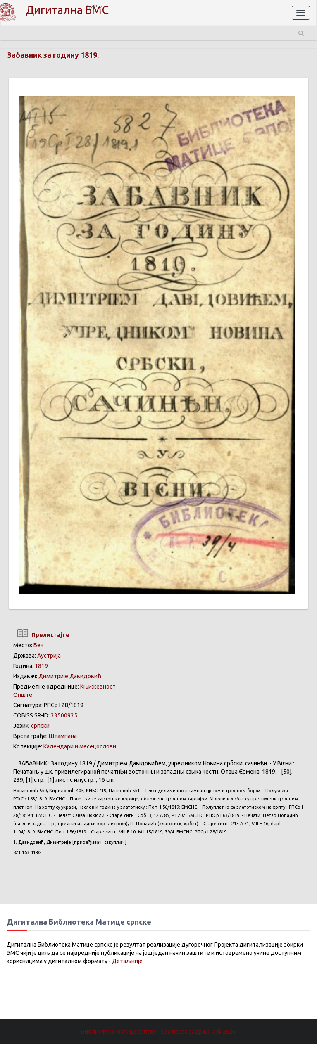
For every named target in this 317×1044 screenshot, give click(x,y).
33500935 (64, 715)
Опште (22, 694)
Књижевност (98, 686)
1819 (41, 666)
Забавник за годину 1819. (53, 55)
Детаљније (127, 961)
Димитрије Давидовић (69, 676)
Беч (38, 645)
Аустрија (49, 655)
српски (40, 725)
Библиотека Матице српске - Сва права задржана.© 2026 (158, 1031)
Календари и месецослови (79, 746)
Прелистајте (41, 635)
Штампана (63, 736)
